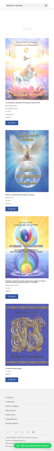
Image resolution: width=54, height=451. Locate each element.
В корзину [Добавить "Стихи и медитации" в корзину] (11, 379)
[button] (48, 102)
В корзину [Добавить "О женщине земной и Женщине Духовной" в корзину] (11, 123)
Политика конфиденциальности (15, 440)
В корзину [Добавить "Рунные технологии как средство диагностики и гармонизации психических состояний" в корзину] (11, 296)
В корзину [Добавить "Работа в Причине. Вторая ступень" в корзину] (11, 209)
